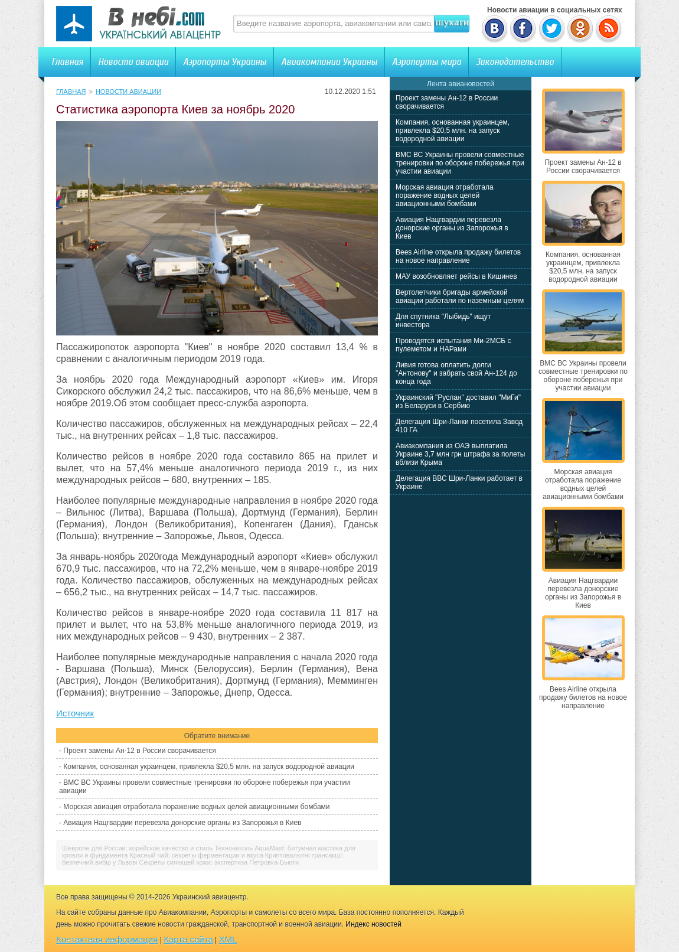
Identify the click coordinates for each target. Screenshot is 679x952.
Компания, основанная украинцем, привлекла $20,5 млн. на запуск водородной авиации (208, 766)
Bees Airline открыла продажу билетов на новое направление (458, 256)
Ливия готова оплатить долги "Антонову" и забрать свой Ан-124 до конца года (456, 373)
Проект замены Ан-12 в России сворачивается (139, 750)
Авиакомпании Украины (329, 61)
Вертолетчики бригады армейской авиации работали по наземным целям (460, 296)
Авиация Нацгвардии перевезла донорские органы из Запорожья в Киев (182, 823)
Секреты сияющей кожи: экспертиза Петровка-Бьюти (219, 862)
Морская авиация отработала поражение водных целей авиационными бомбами (196, 807)
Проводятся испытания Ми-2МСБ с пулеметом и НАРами (453, 345)
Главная (67, 61)
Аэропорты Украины (224, 61)
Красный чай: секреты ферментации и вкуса (196, 855)
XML (228, 939)
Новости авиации (133, 61)
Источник (75, 713)
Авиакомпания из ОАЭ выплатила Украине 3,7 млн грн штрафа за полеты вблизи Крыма (460, 454)
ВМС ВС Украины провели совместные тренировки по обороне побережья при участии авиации (460, 163)
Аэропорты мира (426, 61)
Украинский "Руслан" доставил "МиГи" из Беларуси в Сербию (458, 401)
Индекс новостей (373, 924)
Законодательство (515, 61)
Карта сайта (188, 939)
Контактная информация (107, 939)
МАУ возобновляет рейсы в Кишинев (456, 276)
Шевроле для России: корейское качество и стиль (137, 848)
